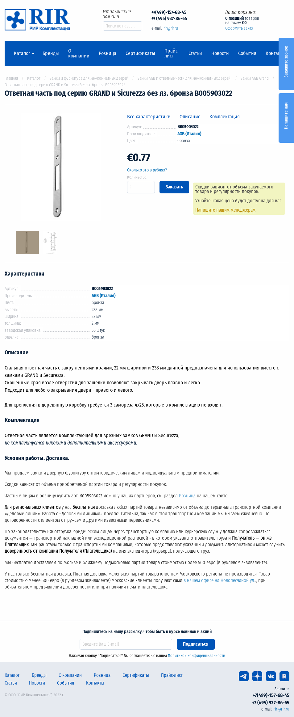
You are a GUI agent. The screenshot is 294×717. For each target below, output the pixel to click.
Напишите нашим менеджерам (226, 210)
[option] (61, 168)
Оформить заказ (239, 28)
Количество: (137, 177)
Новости (220, 53)
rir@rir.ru (171, 28)
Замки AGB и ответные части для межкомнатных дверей (184, 78)
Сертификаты (140, 53)
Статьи (195, 53)
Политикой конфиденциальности (196, 655)
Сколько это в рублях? (147, 170)
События (247, 53)
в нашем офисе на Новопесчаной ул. (219, 580)
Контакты (276, 53)
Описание (190, 117)
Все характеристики (149, 117)
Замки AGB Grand (255, 78)
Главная (11, 78)
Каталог (22, 53)
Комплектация (224, 117)
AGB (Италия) (189, 134)
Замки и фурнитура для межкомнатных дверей (89, 78)
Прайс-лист (171, 53)
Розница (107, 53)
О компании (78, 53)
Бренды (51, 53)
